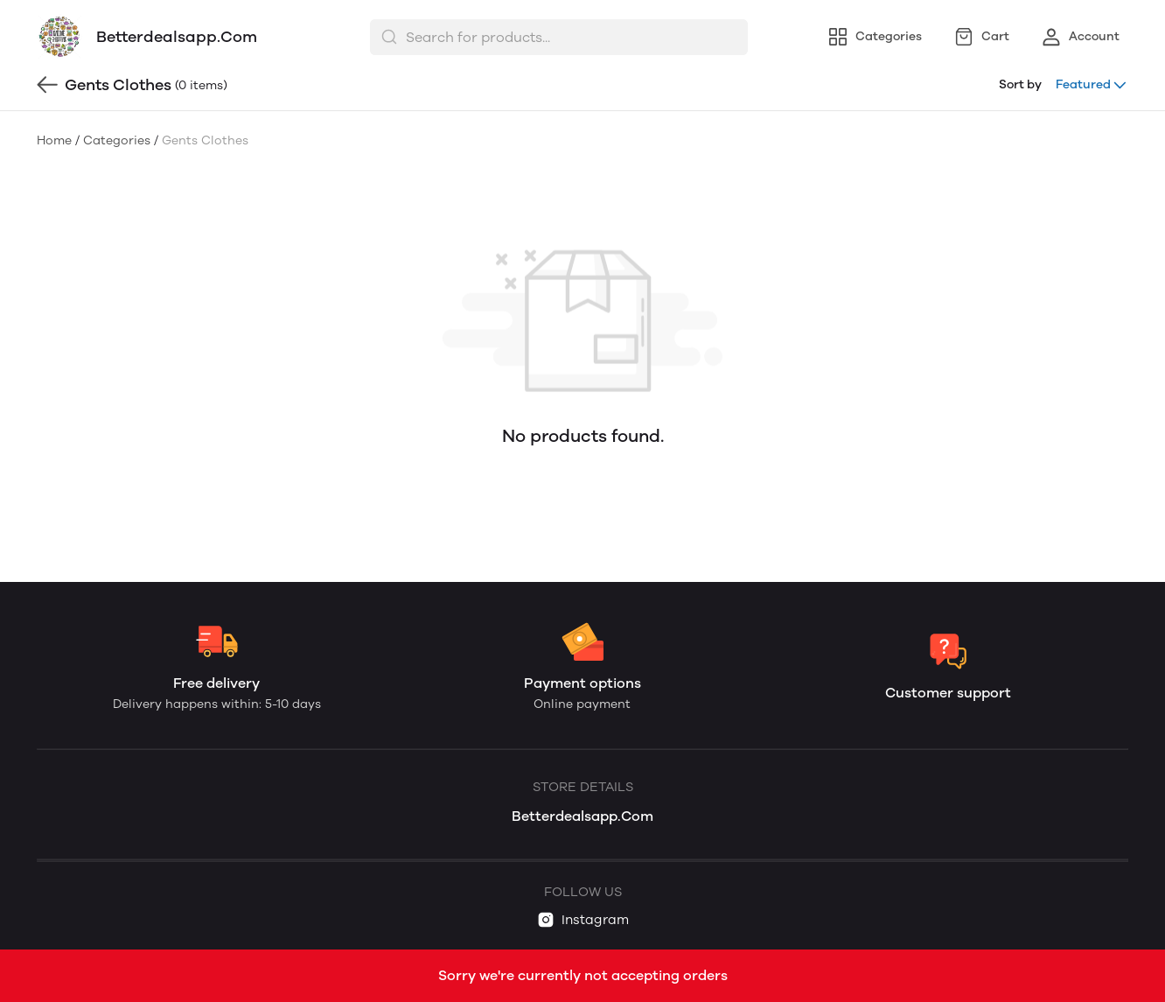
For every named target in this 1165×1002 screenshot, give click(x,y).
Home (54, 140)
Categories (116, 140)
